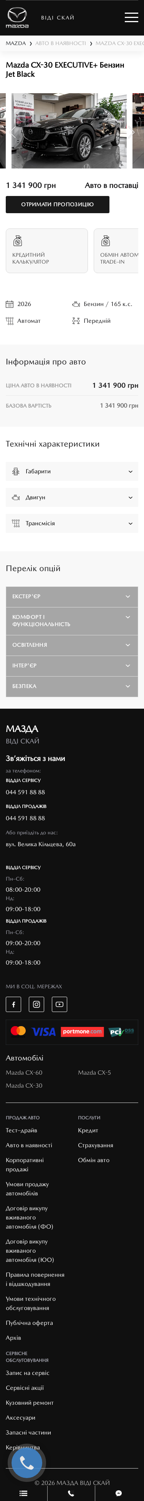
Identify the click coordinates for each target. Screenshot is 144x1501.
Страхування (95, 1145)
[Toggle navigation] (131, 17)
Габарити (72, 471)
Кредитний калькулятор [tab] (46, 250)
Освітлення (29, 645)
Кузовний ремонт (30, 1402)
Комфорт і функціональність (41, 620)
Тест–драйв (21, 1130)
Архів (13, 1337)
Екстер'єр (26, 596)
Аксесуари (20, 1417)
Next (131, 132)
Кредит (88, 1130)
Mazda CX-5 (94, 1072)
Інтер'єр (24, 665)
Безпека (24, 686)
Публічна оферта (29, 1322)
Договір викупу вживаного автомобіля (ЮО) (30, 1250)
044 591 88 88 (25, 792)
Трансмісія (72, 523)
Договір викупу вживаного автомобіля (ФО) (29, 1217)
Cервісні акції (25, 1387)
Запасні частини (28, 1432)
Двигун (72, 497)
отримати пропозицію (57, 204)
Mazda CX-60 (24, 1072)
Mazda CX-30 (24, 1085)
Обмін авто (93, 1160)
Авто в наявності (29, 1145)
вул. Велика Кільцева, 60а (41, 844)
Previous (12, 132)
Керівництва (23, 1447)
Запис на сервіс (28, 1372)
